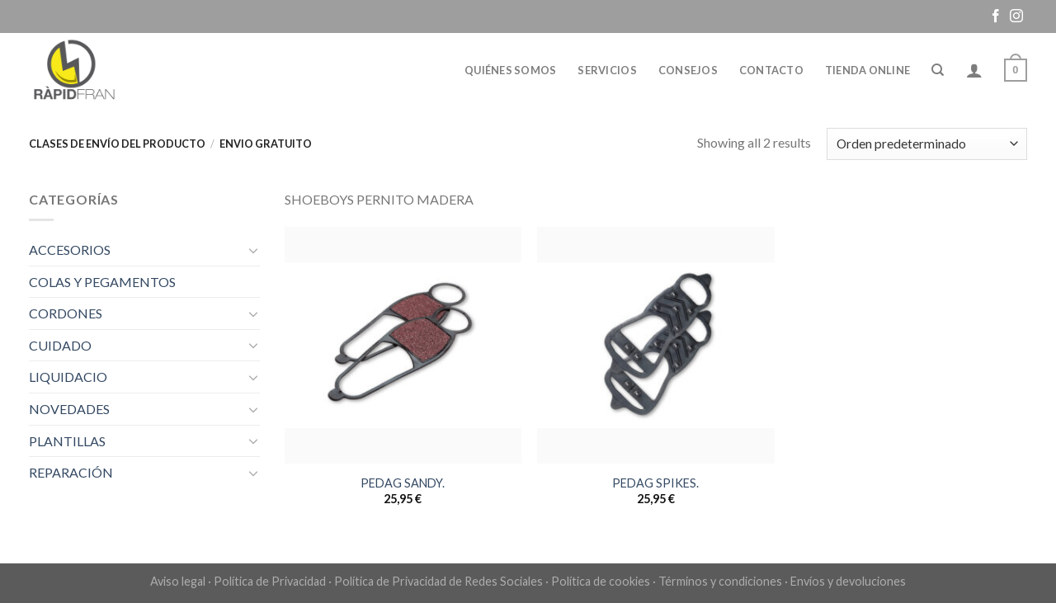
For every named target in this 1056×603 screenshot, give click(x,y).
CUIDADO (60, 345)
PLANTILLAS (67, 441)
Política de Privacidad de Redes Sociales (438, 581)
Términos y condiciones (720, 581)
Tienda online (867, 70)
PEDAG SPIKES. (655, 483)
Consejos (688, 70)
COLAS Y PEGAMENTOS (102, 282)
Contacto (771, 70)
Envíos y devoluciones (848, 581)
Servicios (607, 70)
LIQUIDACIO (68, 376)
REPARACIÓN (71, 472)
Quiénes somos (510, 70)
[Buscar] (937, 70)
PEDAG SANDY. (403, 483)
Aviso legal (177, 581)
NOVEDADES (69, 409)
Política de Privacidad (270, 581)
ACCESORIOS (70, 249)
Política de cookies (600, 581)
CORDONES (65, 313)
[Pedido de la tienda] (927, 144)
